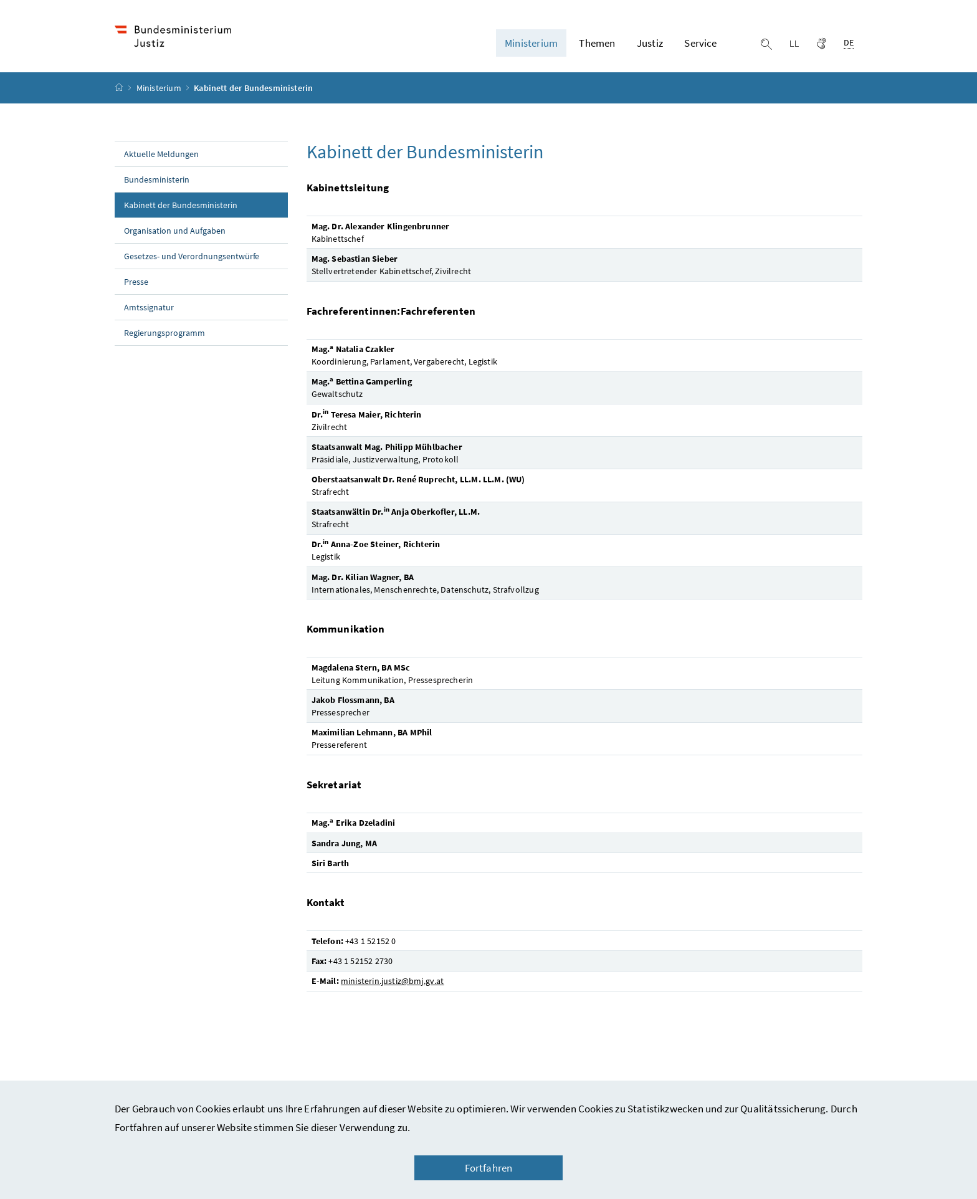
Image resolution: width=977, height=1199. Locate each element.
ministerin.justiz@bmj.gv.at (392, 980)
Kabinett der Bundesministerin (206, 204)
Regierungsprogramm (164, 332)
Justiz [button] (650, 43)
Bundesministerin (156, 179)
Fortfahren (489, 1168)
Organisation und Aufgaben (175, 230)
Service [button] (700, 43)
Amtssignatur (149, 307)
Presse (136, 281)
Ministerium (159, 87)
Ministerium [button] (531, 43)
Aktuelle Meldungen (161, 154)
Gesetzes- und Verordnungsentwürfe (191, 256)
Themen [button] (597, 43)
